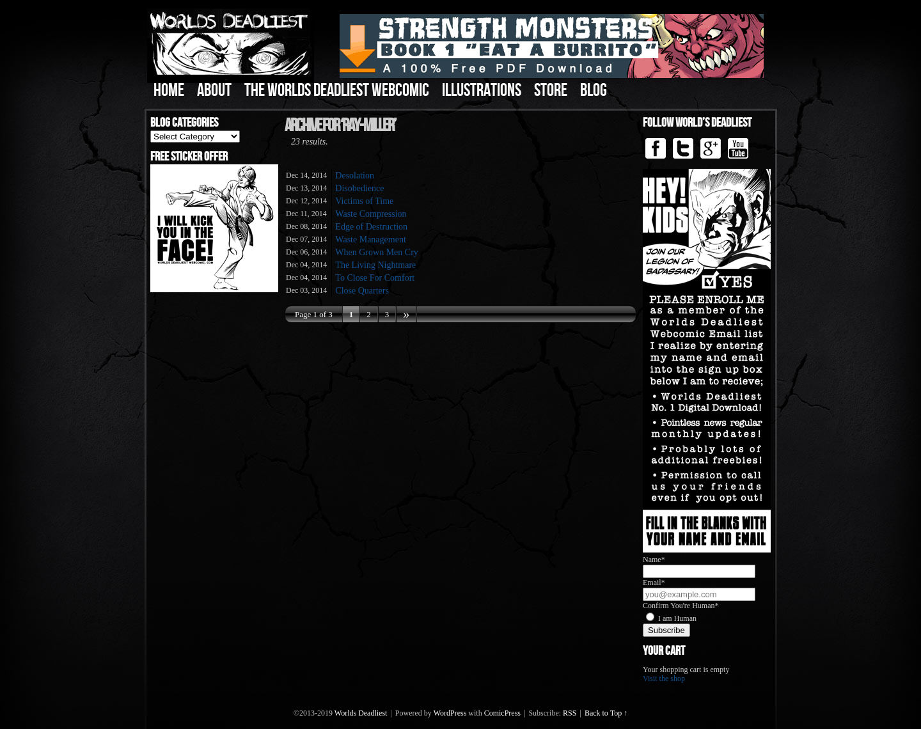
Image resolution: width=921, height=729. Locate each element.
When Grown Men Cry (376, 252)
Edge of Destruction (371, 226)
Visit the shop (664, 678)
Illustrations (481, 90)
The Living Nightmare (375, 265)
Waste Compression (370, 214)
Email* (654, 582)
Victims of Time (364, 201)
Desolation (354, 175)
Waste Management (370, 239)
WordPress (450, 713)
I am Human (677, 618)
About (214, 90)
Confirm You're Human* (681, 605)
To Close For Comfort (374, 278)
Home (169, 90)
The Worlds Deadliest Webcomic (336, 90)
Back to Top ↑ (606, 713)
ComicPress (502, 713)
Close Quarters (362, 290)
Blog (593, 90)
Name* (654, 559)
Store (550, 90)
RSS (569, 713)
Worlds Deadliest (361, 713)
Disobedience (359, 188)
